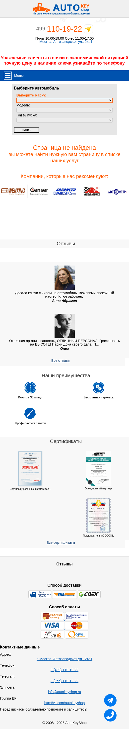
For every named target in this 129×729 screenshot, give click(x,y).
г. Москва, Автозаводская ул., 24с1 (64, 41)
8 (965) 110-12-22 (64, 681)
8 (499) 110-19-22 (64, 670)
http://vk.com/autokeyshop (64, 703)
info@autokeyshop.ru (64, 692)
